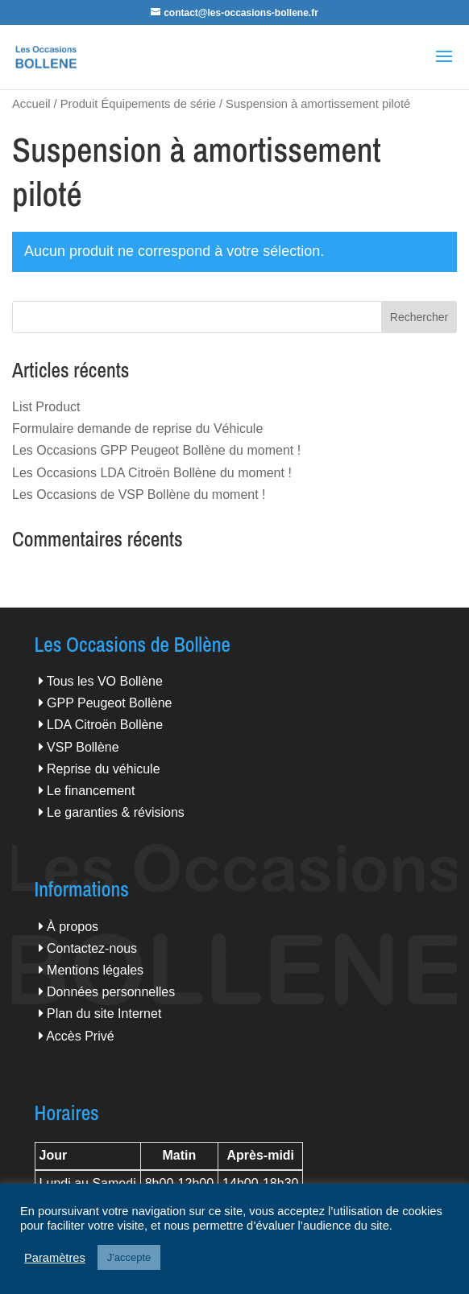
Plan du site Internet (104, 1013)
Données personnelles (111, 992)
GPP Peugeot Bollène (109, 703)
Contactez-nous (92, 948)
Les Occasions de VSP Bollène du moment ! (139, 494)
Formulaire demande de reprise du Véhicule (137, 428)
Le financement (91, 790)
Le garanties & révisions (116, 812)
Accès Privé (80, 1036)
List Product (46, 407)
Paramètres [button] (54, 1257)
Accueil (31, 103)
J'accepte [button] (129, 1257)
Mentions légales (95, 970)
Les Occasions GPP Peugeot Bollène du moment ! (156, 450)
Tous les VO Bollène (105, 681)
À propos (72, 926)
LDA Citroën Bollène (105, 724)
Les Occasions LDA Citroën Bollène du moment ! (152, 473)
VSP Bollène (83, 747)
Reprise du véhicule (103, 769)
